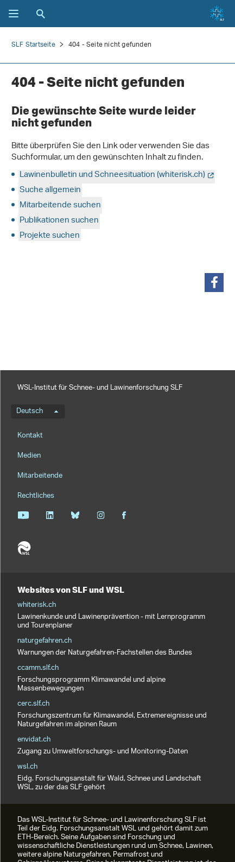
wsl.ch (27, 767)
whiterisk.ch (36, 605)
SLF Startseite (33, 45)
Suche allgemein (50, 190)
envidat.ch (33, 740)
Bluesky (75, 515)
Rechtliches (35, 495)
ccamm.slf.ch (38, 668)
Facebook (124, 515)
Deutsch (37, 411)
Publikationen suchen (59, 220)
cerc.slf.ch (33, 704)
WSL (23, 548)
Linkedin (49, 515)
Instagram (100, 515)
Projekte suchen (50, 235)
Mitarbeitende (39, 475)
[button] (214, 282)
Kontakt (30, 435)
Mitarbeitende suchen (60, 205)
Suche (40, 13)
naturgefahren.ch (44, 641)
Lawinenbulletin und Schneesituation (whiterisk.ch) (112, 175)
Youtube (23, 515)
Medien (29, 455)
